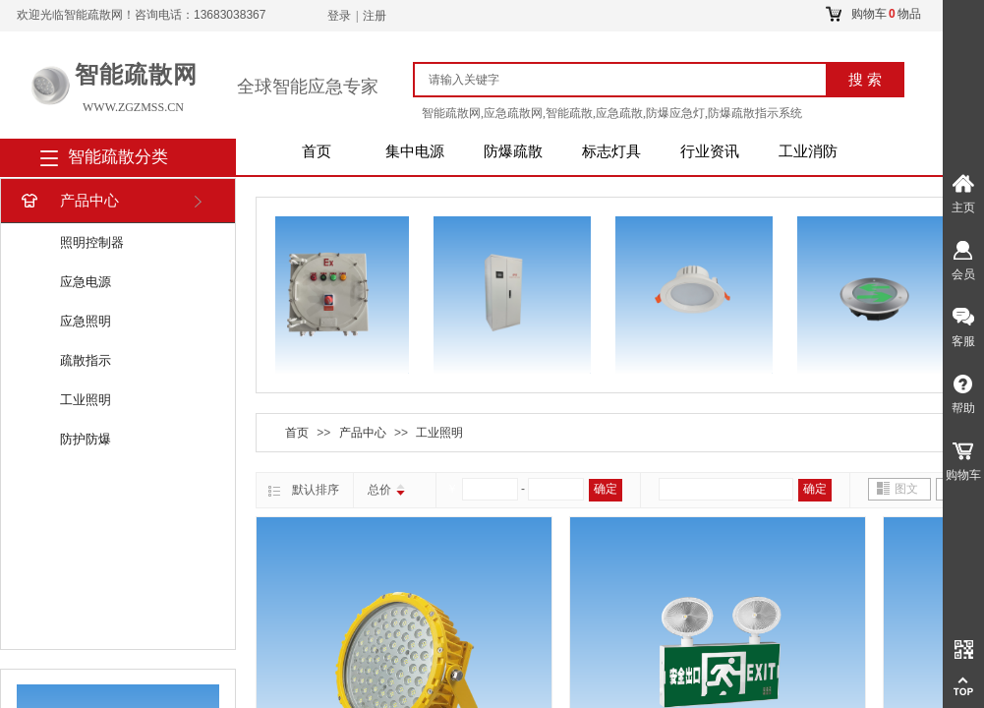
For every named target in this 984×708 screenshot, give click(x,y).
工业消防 (808, 151)
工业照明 (85, 399)
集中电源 (414, 151)
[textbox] (629, 79)
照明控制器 (92, 242)
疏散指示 (85, 360)
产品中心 (68, 201)
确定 (605, 489)
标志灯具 (611, 151)
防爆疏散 (513, 151)
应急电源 (85, 281)
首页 (316, 151)
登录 (339, 16)
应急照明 (85, 321)
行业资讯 (709, 151)
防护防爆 (85, 439)
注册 (374, 16)
